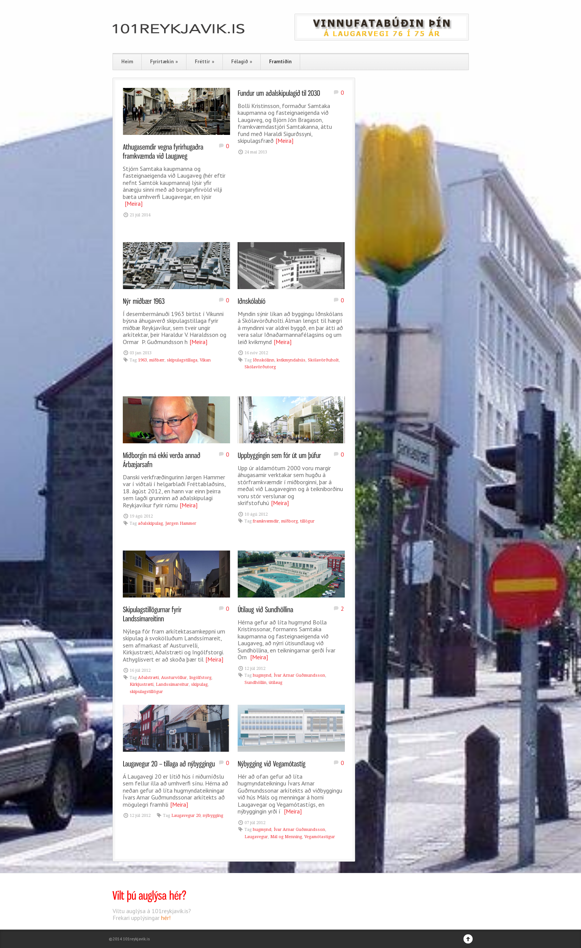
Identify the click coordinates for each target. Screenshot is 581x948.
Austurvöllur (174, 677)
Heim (127, 61)
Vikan (205, 360)
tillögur (307, 521)
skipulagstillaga (182, 360)
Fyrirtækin (164, 61)
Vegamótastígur (319, 836)
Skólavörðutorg (260, 366)
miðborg (289, 521)
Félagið (241, 61)
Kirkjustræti (141, 684)
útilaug (275, 682)
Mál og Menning (286, 836)
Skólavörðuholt (323, 360)
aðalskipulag (150, 523)
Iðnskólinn (263, 360)
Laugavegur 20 (185, 815)
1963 (142, 360)
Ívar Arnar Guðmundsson (299, 675)
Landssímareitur (172, 684)
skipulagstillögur (146, 691)
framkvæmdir (266, 521)
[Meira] (134, 203)
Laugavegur (256, 836)
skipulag (199, 684)
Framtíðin (280, 61)
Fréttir (204, 61)
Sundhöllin (255, 682)
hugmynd (262, 675)
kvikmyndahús (291, 360)
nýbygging (213, 815)
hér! (166, 917)
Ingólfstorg (200, 677)
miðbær (156, 360)
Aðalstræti (148, 677)
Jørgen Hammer (180, 523)
